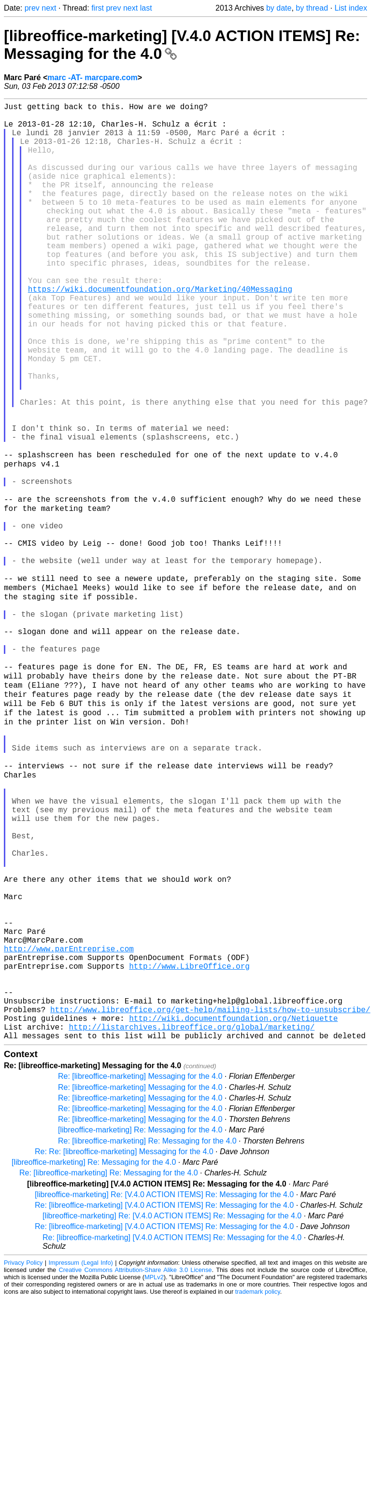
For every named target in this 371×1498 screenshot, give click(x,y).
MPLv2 (154, 1476)
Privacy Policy (23, 1461)
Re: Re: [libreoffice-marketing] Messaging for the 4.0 (124, 1350)
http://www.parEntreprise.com (69, 1128)
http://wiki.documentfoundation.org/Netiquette (233, 1213)
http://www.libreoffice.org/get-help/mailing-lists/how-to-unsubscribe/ (210, 1202)
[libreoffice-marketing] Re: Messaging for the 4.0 (140, 1329)
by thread (312, 8)
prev (32, 8)
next (49, 8)
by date (278, 8)
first (97, 8)
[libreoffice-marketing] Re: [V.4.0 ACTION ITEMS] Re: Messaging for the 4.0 (164, 1393)
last (146, 8)
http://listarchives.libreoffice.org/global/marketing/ (191, 1223)
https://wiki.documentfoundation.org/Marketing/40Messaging (160, 331)
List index (350, 8)
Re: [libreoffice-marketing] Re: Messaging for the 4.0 (147, 1340)
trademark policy (257, 1490)
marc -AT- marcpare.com (92, 77)
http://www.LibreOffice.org (189, 1149)
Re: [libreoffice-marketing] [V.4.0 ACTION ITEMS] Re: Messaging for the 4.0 (164, 1404)
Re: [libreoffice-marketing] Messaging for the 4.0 (140, 1275)
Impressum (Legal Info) (81, 1461)
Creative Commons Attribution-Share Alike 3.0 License (135, 1468)
